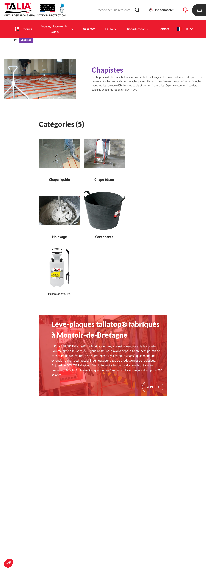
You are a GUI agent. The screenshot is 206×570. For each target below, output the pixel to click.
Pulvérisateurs (59, 294)
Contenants (104, 237)
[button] (8, 563)
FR (185, 29)
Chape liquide (59, 180)
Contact (164, 29)
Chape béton (104, 180)
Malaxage (59, 237)
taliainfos (89, 29)
